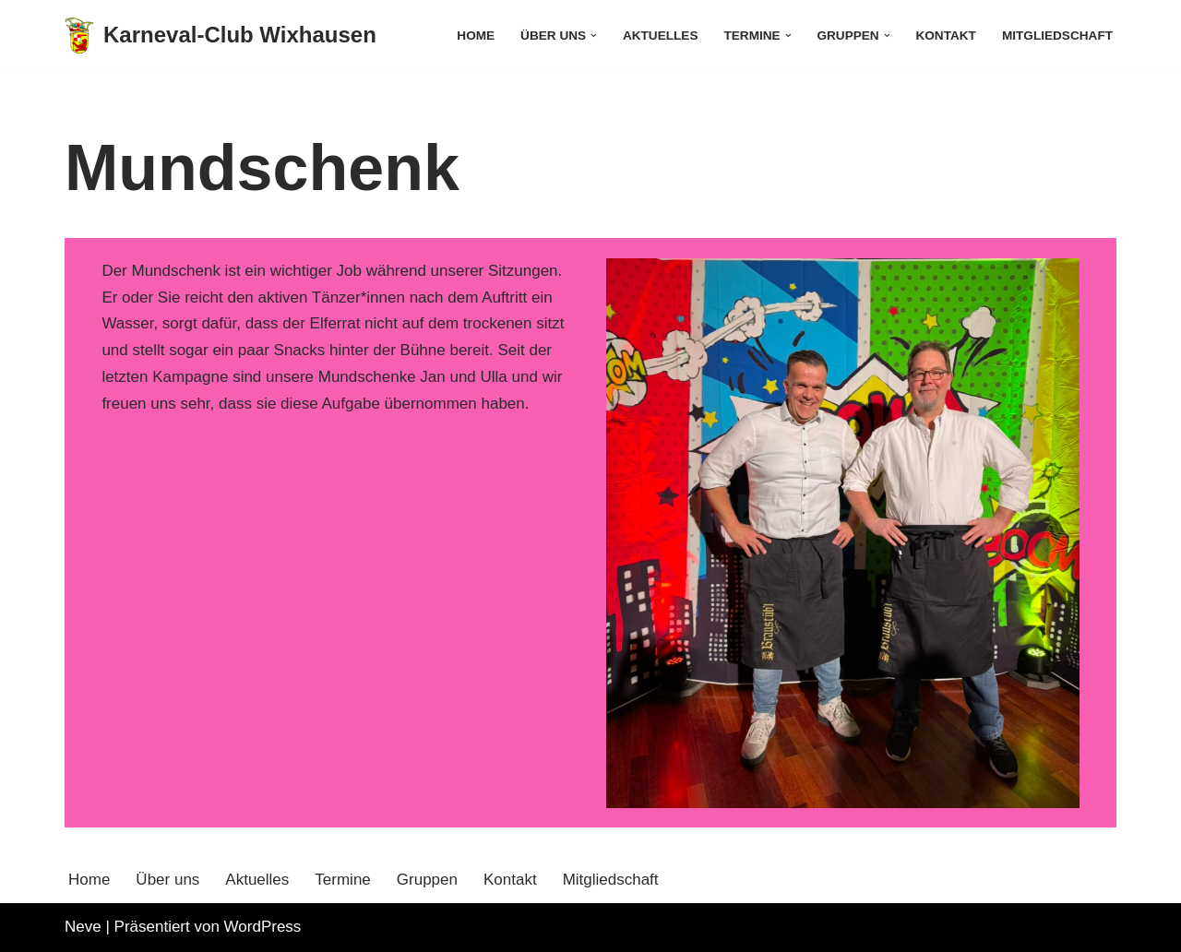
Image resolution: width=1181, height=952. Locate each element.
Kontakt (945, 35)
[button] (593, 35)
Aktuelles (660, 35)
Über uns (167, 879)
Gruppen (427, 879)
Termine (342, 879)
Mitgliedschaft (1057, 35)
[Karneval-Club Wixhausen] (220, 35)
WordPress (263, 926)
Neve (83, 926)
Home (476, 35)
